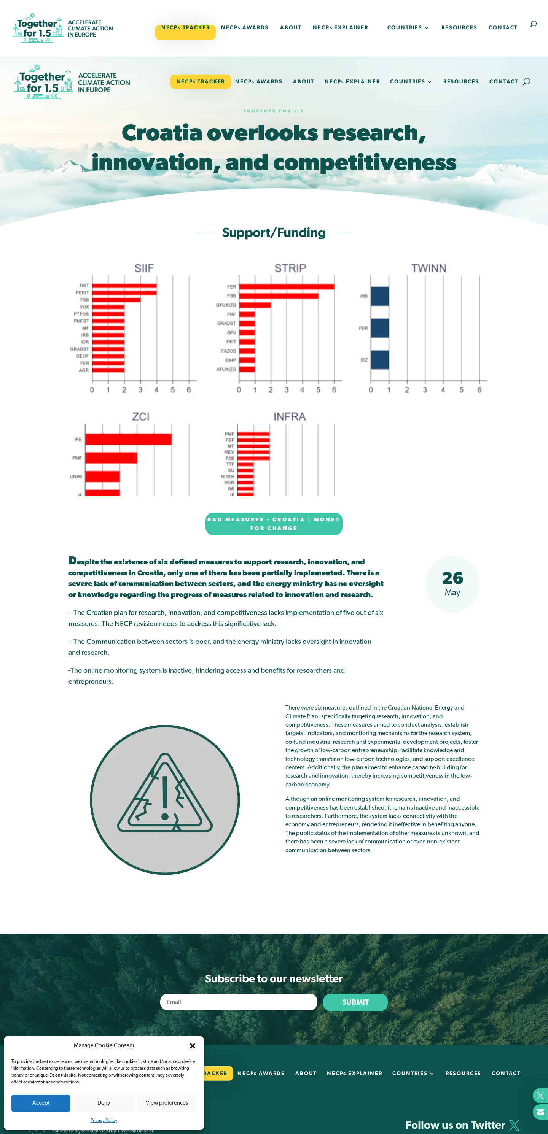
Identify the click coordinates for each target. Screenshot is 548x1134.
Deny (103, 1103)
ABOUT (290, 27)
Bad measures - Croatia (256, 520)
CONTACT (503, 27)
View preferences (167, 1103)
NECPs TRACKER (185, 27)
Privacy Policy (104, 1120)
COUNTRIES (404, 27)
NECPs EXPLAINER (340, 27)
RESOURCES (459, 27)
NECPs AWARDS (245, 27)
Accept (41, 1103)
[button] (192, 1046)
